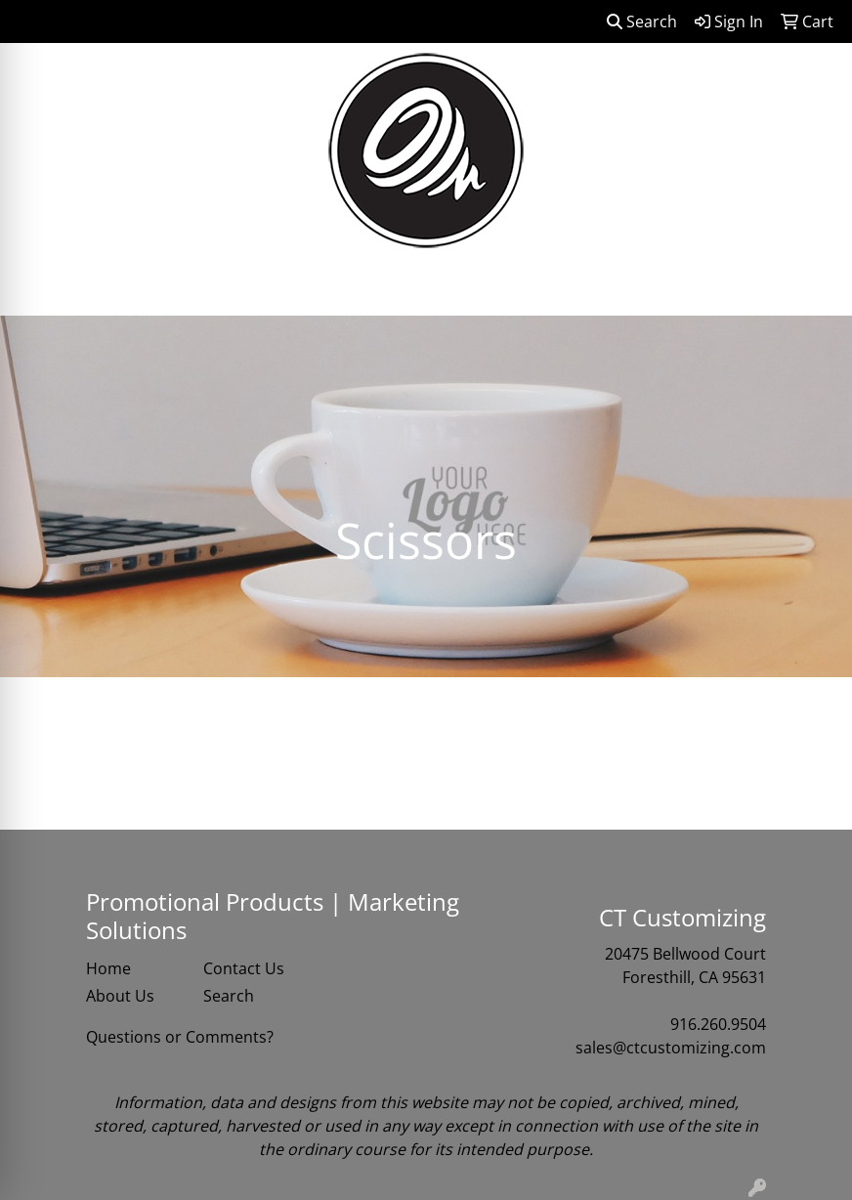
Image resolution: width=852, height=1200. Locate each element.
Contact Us (243, 968)
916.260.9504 (718, 1024)
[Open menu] (812, 287)
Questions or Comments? (180, 1037)
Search (642, 21)
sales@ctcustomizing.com (670, 1047)
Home (108, 968)
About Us (120, 996)
